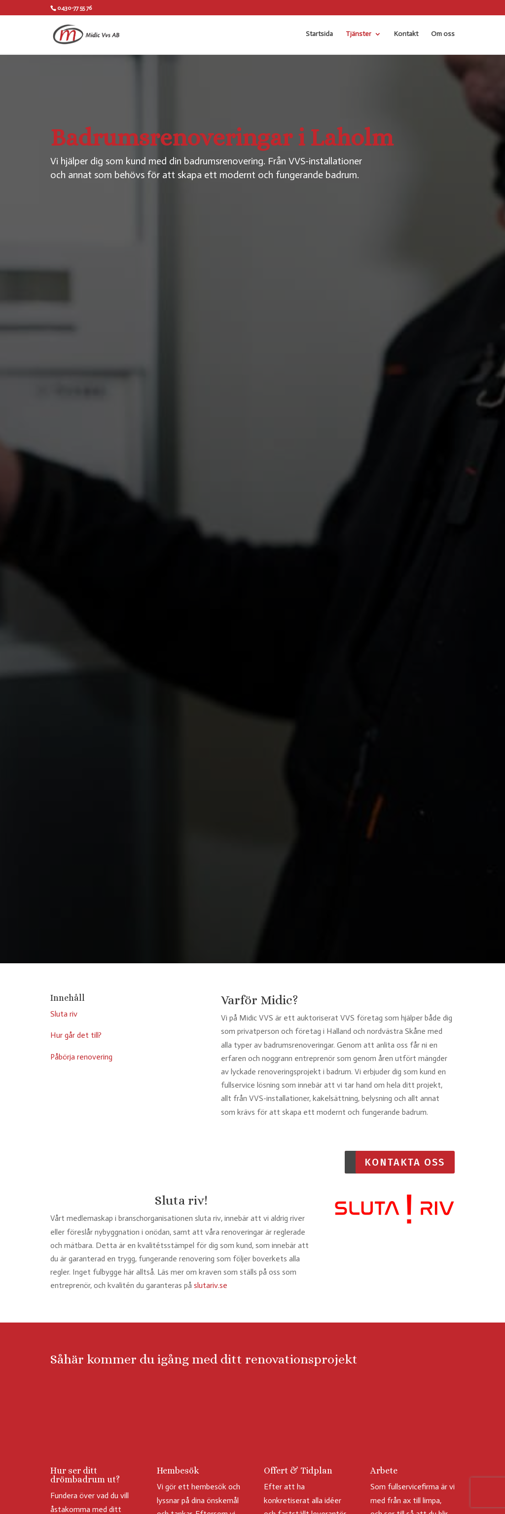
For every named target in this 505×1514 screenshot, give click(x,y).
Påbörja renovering (81, 1056)
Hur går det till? (76, 1035)
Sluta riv (63, 1014)
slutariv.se (210, 1285)
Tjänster (358, 34)
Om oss (443, 34)
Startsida (319, 34)
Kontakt (406, 34)
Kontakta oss (404, 1162)
